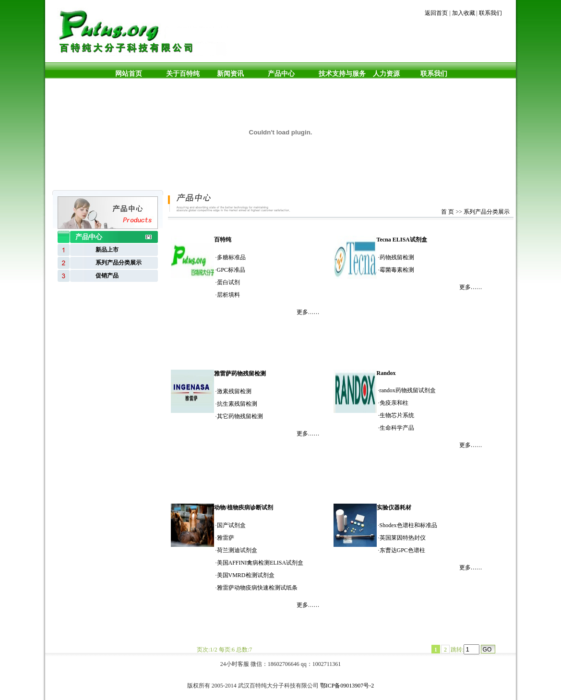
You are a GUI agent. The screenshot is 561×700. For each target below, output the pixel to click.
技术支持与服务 (342, 73)
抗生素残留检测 (237, 403)
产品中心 (281, 73)
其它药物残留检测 (240, 416)
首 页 (447, 211)
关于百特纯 (183, 73)
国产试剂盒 (231, 525)
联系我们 (490, 13)
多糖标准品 (231, 257)
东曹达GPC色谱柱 (402, 550)
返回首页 (436, 13)
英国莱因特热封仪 (403, 537)
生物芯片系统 (397, 415)
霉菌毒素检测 (397, 269)
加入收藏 (463, 13)
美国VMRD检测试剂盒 (246, 575)
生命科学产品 (397, 427)
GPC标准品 (231, 269)
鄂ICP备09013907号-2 (347, 685)
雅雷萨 (225, 537)
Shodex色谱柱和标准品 (408, 525)
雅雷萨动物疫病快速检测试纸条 (257, 587)
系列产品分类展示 (487, 211)
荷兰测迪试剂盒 (237, 550)
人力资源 (385, 73)
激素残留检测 (234, 391)
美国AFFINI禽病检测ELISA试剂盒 (260, 562)
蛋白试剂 (228, 282)
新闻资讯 (230, 73)
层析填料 (228, 294)
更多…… (308, 312)
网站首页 (128, 73)
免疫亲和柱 (394, 402)
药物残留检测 (397, 257)
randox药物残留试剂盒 (408, 390)
